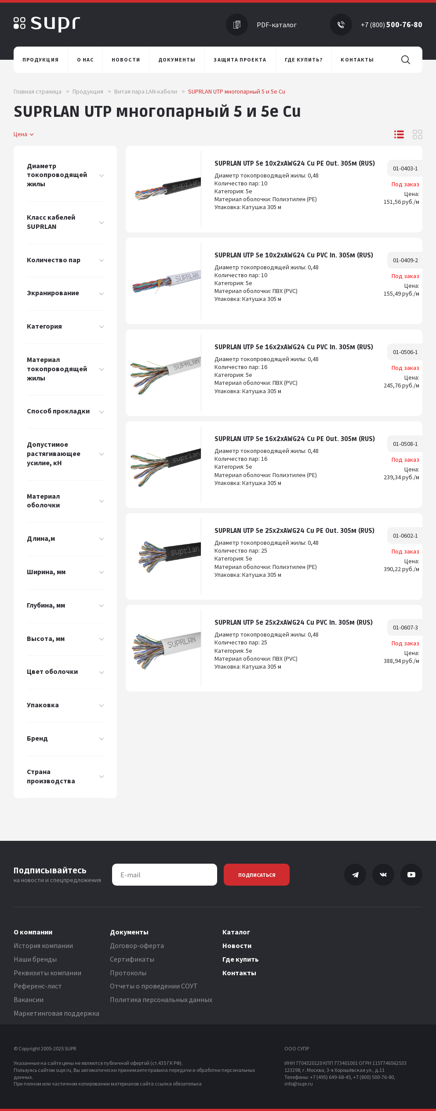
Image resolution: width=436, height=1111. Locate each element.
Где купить (240, 959)
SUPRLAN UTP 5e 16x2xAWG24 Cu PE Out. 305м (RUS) (294, 439)
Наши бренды (35, 959)
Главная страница (41, 91)
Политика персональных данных (161, 999)
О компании (33, 931)
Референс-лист (38, 985)
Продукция (92, 91)
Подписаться (257, 875)
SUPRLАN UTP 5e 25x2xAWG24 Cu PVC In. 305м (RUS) (293, 622)
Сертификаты (132, 959)
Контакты (239, 972)
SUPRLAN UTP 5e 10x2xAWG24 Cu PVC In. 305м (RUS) (293, 255)
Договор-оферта (137, 945)
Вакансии (29, 999)
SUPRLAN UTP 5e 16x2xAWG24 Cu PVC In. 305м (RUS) (293, 347)
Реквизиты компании (47, 972)
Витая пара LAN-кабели (149, 91)
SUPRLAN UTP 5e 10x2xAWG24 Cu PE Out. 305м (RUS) (294, 163)
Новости (236, 945)
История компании (43, 945)
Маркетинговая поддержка (56, 1013)
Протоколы (128, 972)
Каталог (236, 931)
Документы (129, 931)
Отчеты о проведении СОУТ (154, 985)
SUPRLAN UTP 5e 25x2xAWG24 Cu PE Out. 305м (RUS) (294, 531)
